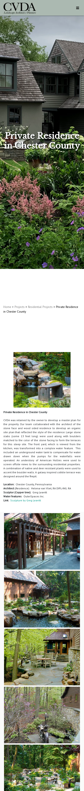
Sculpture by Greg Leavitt (25, 500)
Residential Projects (40, 307)
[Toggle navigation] (77, 7)
